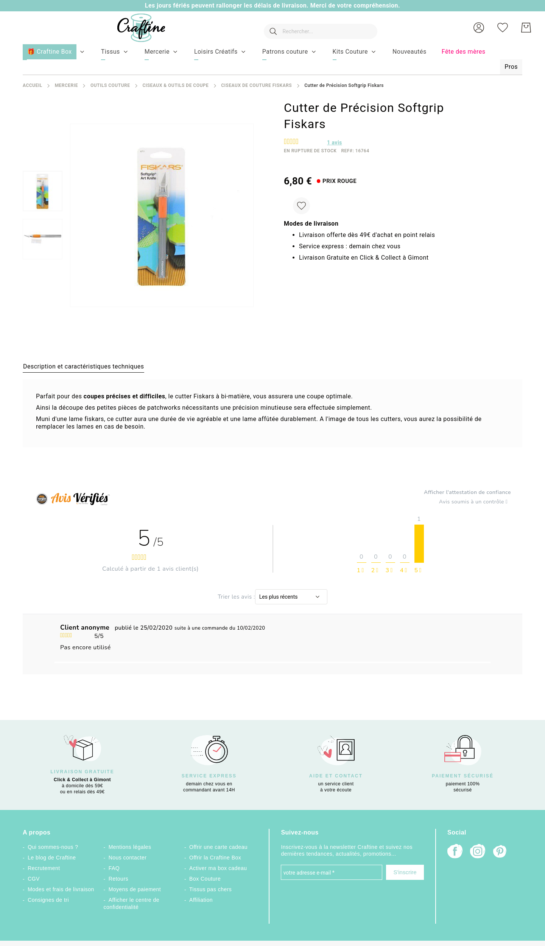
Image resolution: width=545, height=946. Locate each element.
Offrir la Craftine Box (215, 858)
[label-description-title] (83, 366)
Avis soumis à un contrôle (475, 502)
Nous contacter (128, 858)
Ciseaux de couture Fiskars (256, 85)
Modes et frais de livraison (61, 889)
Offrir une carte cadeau (218, 847)
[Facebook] (454, 852)
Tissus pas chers (210, 889)
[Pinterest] (500, 852)
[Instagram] (477, 852)
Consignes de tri (48, 900)
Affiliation (201, 900)
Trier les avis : (236, 597)
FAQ (114, 868)
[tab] (83, 366)
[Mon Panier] (526, 27)
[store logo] (133, 28)
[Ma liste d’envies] (502, 27)
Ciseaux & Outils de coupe (175, 85)
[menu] (272, 59)
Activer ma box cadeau (218, 868)
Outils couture (110, 85)
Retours (118, 879)
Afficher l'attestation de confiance (467, 492)
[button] (479, 28)
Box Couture (205, 879)
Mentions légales (130, 847)
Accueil (32, 85)
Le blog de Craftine (52, 858)
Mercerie (66, 85)
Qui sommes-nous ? (53, 847)
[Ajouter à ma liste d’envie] (301, 205)
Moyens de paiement (135, 889)
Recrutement (44, 868)
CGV (34, 879)
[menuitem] (110, 51)
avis (334, 142)
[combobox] (317, 27)
